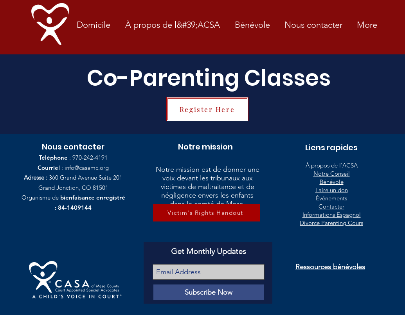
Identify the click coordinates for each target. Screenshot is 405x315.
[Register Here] (207, 109)
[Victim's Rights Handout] (206, 212)
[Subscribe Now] (209, 292)
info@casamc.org (87, 167)
